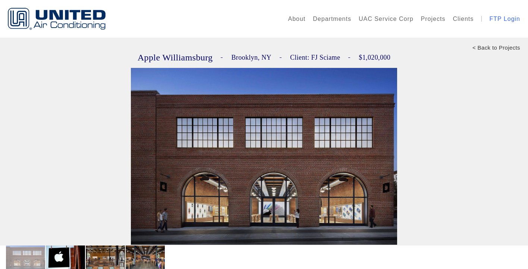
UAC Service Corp (386, 19)
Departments (332, 19)
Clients (463, 19)
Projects (433, 19)
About (297, 19)
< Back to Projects (496, 47)
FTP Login (504, 19)
